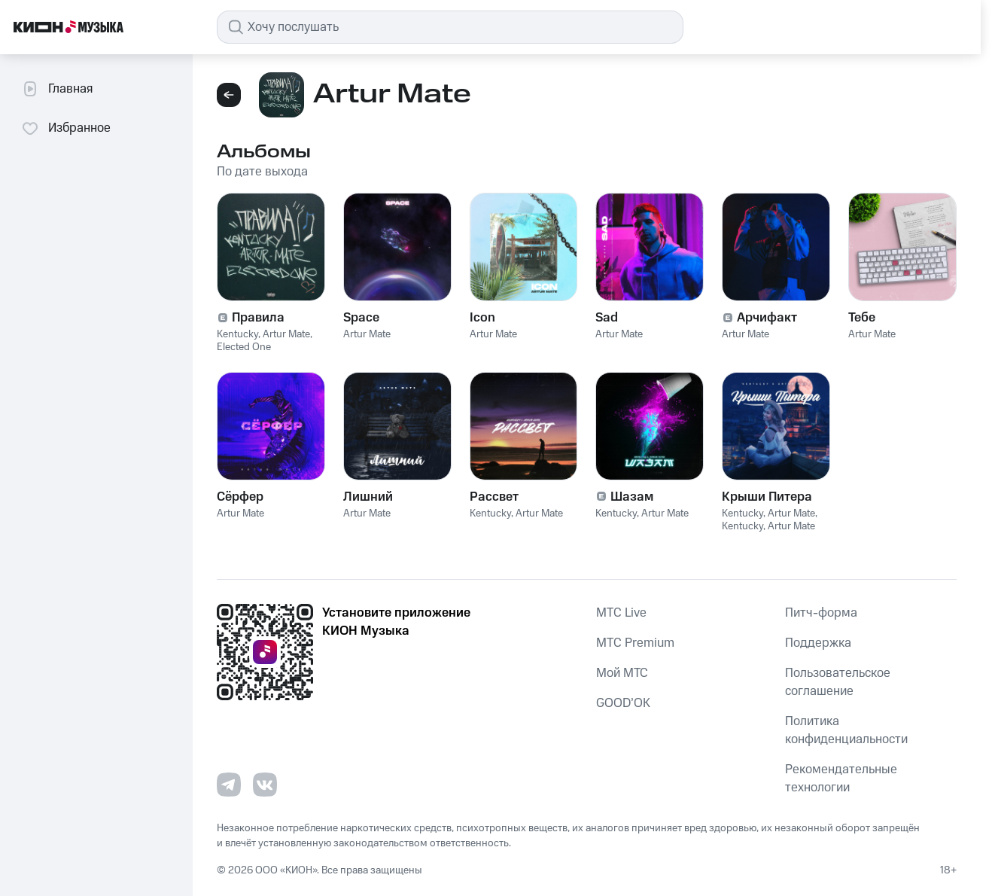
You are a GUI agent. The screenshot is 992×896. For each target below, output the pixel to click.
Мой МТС (622, 673)
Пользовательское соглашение (837, 682)
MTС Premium (635, 643)
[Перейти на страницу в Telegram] (229, 785)
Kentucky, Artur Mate (768, 513)
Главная (57, 89)
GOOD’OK (623, 703)
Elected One (244, 347)
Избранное (66, 128)
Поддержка (818, 643)
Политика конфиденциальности (846, 730)
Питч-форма (821, 613)
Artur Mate (286, 334)
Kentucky (237, 334)
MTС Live (621, 613)
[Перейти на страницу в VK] (265, 785)
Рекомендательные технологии (841, 778)
